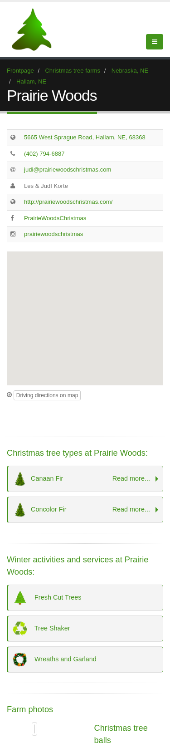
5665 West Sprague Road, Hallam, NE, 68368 (85, 137)
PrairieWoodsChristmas (55, 218)
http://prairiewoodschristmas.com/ (68, 201)
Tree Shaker (41, 628)
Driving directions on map (47, 395)
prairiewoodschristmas (53, 234)
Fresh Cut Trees (47, 598)
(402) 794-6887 (44, 153)
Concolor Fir (83, 509)
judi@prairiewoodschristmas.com (67, 169)
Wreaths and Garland (55, 659)
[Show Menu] (154, 41)
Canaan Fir (83, 479)
